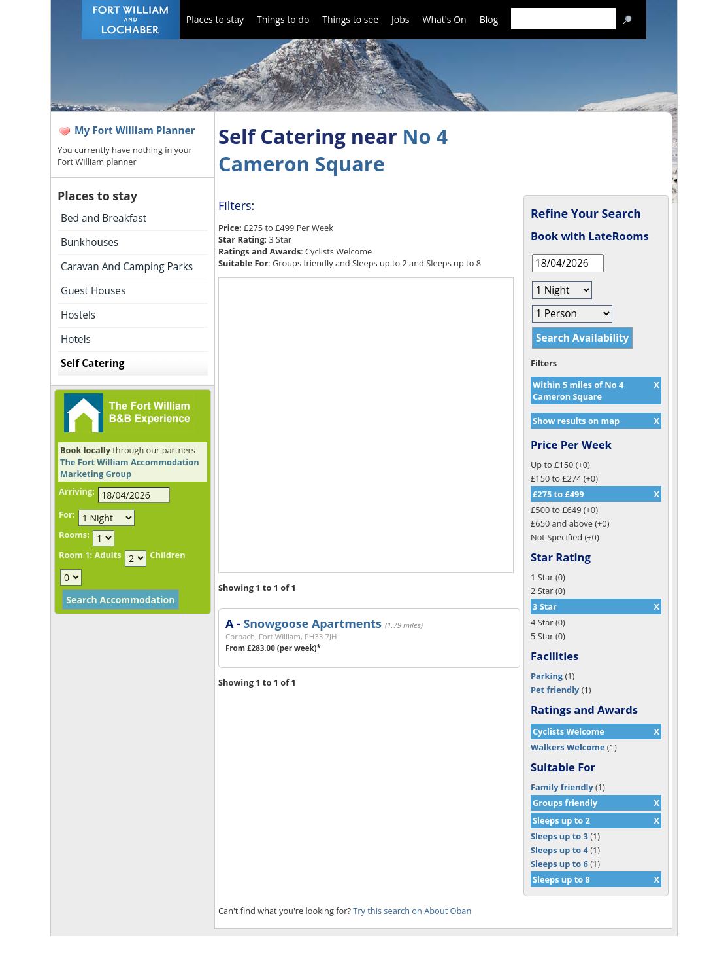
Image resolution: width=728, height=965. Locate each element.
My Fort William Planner (134, 130)
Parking (547, 676)
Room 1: (75, 555)
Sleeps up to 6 (559, 863)
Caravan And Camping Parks (127, 266)
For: (66, 514)
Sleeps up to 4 (559, 850)
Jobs (400, 19)
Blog (489, 19)
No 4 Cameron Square (333, 149)
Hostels (78, 315)
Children (167, 555)
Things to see (350, 19)
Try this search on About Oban (412, 911)
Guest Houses (93, 291)
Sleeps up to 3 (559, 836)
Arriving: (77, 491)
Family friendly (562, 787)
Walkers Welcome (567, 747)
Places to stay (215, 19)
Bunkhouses (89, 242)
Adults (107, 555)
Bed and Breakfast (103, 218)
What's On (445, 19)
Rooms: (74, 534)
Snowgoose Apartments (312, 623)
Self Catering (92, 363)
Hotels (76, 339)
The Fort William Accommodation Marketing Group (129, 468)
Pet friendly (555, 689)
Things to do (283, 19)
